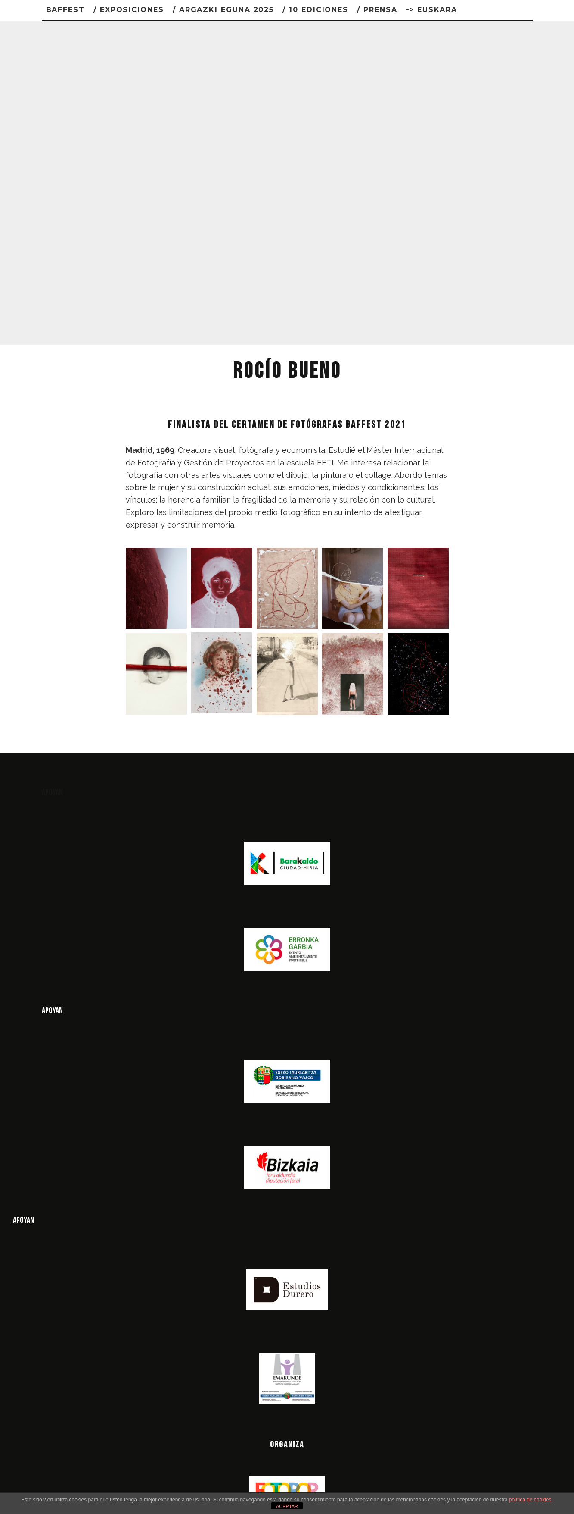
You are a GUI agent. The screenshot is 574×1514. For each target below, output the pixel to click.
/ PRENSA (377, 10)
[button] (156, 588)
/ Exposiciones (128, 10)
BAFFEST (65, 10)
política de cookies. (531, 1500)
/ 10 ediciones (315, 10)
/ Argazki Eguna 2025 (223, 10)
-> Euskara (431, 10)
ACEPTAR (287, 1506)
